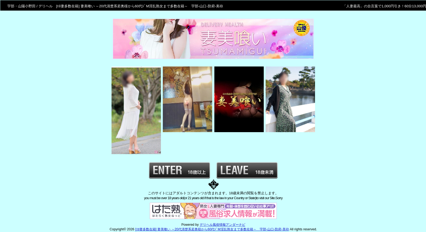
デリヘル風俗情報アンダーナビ (222, 225)
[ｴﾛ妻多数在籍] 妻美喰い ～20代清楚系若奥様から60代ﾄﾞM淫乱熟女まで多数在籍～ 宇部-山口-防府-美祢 (212, 229)
